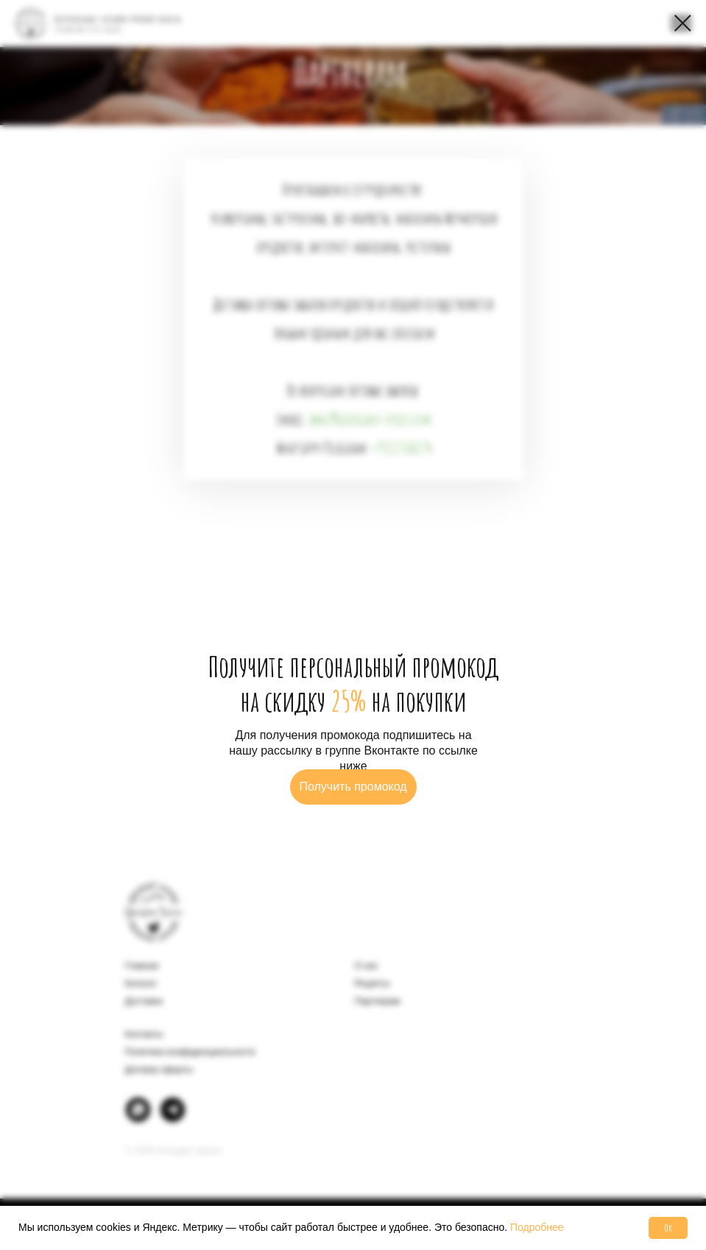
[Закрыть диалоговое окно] (683, 23)
